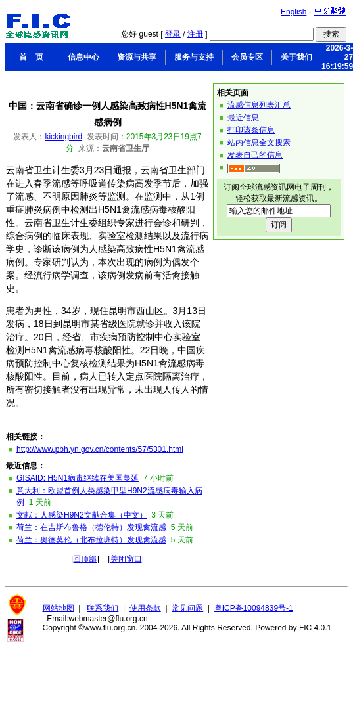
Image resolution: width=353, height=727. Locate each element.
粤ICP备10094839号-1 (253, 608)
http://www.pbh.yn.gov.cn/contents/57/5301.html (99, 449)
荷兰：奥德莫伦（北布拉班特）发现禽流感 (91, 539)
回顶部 (85, 558)
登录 (173, 34)
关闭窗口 (126, 558)
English (293, 11)
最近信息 (243, 117)
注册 (195, 34)
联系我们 (102, 608)
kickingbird (63, 136)
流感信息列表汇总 (259, 105)
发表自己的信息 (255, 155)
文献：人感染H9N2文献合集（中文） (81, 514)
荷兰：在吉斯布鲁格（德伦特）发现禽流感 (91, 527)
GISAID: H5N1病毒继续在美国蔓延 (77, 478)
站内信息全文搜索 (259, 142)
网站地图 (58, 608)
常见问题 (187, 608)
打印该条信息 (251, 130)
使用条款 (145, 608)
